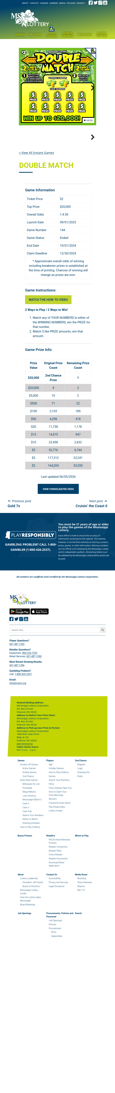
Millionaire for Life (31, 816)
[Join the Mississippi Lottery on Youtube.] (105, 3)
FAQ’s (51, 816)
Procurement (55, 960)
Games (20, 34)
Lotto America (29, 827)
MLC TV (81, 922)
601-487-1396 (16, 697)
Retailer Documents (58, 890)
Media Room (81, 906)
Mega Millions (29, 823)
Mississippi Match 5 (32, 831)
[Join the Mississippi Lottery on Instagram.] (100, 3)
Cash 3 (26, 839)
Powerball (27, 820)
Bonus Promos (67, 35)
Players (36, 34)
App (50, 796)
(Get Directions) (25, 775)
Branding (81, 910)
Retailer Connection (58, 878)
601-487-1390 (34, 688)
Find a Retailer (55, 886)
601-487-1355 (16, 676)
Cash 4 (26, 835)
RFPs (53, 964)
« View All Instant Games (36, 184)
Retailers (84, 34)
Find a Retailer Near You (60, 820)
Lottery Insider (55, 842)
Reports (81, 918)
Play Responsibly (57, 839)
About (21, 906)
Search (78, 945)
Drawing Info (83, 804)
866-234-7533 (29, 684)
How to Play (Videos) (30, 859)
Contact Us (51, 906)
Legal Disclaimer (56, 918)
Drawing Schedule (31, 855)
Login (80, 800)
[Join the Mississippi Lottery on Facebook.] (91, 3)
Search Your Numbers (33, 847)
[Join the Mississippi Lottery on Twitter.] (96, 3)
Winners (53, 831)
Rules (80, 808)
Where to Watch (30, 851)
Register (81, 796)
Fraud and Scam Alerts (59, 835)
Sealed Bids (56, 968)
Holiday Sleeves (56, 800)
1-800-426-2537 (23, 706)
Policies (52, 956)
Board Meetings (27, 936)
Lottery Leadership (29, 910)
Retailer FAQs (55, 882)
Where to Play (101, 35)
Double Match (46, 197)
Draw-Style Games (29, 812)
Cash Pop (27, 843)
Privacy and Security (58, 914)
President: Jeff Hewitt (33, 914)
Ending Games (30, 804)
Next (92, 87)
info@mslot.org (17, 715)
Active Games (29, 800)
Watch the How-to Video (48, 331)
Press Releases (84, 914)
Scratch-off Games (29, 796)
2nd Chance (51, 35)
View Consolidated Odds (58, 521)
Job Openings (24, 945)
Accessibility (55, 910)
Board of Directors (31, 918)
